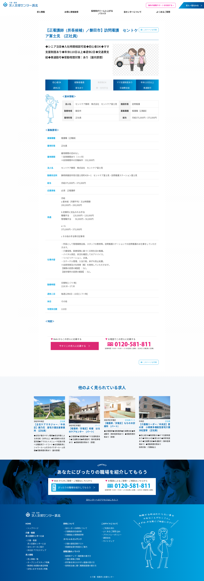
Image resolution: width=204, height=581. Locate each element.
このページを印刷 (150, 30)
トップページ (32, 528)
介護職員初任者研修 (73, 531)
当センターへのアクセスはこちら (101, 499)
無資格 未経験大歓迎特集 (37, 565)
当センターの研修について (76, 528)
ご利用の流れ (108, 528)
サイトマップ (108, 541)
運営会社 (106, 537)
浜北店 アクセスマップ (36, 550)
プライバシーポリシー (112, 534)
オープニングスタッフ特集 (38, 562)
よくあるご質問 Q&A (111, 531)
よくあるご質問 (163, 11)
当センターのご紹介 (35, 546)
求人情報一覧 (32, 559)
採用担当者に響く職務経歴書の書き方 (80, 565)
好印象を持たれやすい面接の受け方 (80, 562)
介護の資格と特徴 (72, 559)
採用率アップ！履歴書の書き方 (78, 555)
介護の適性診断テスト (74, 543)
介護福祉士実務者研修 (74, 534)
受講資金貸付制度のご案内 (76, 546)
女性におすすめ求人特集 (37, 568)
